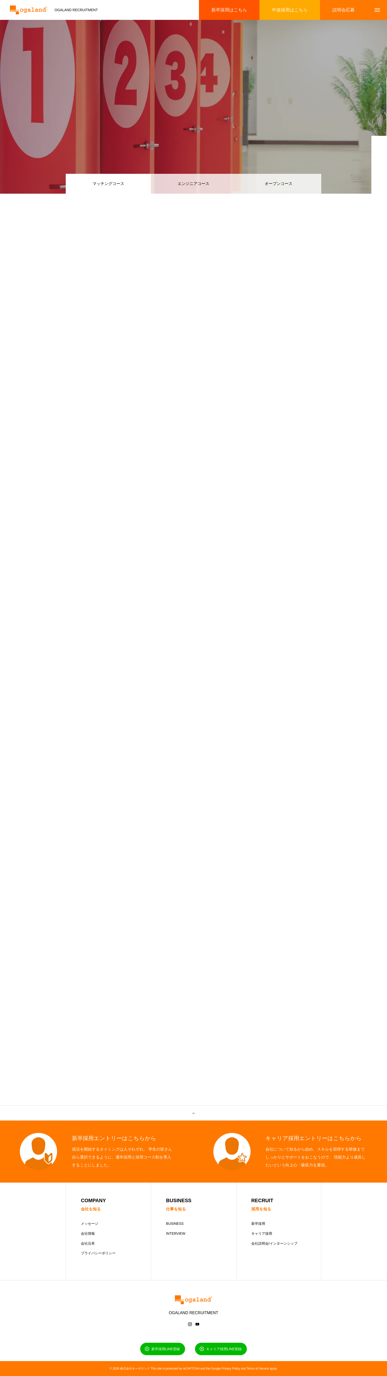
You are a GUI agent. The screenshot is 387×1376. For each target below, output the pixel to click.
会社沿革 (88, 1243)
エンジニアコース (193, 183)
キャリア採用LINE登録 (224, 1349)
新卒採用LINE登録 (165, 1349)
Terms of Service (258, 1368)
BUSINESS (175, 1224)
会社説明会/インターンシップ (274, 1243)
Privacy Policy (231, 1368)
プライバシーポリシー (98, 1253)
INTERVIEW (175, 1233)
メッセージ (89, 1224)
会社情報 (88, 1233)
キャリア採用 (261, 1233)
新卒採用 (258, 1224)
